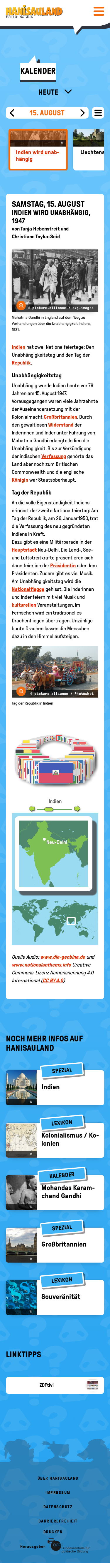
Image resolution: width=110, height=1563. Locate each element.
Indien (18, 347)
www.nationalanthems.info (41, 965)
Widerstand (60, 425)
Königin (20, 480)
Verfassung (53, 456)
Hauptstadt (24, 550)
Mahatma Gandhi (30, 440)
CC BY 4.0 (53, 980)
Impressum (57, 1492)
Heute (49, 92)
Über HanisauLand (58, 1478)
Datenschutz (58, 1507)
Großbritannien (60, 417)
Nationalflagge (28, 589)
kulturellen (24, 605)
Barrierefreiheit (58, 1521)
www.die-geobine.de (62, 957)
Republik (21, 363)
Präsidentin (63, 565)
